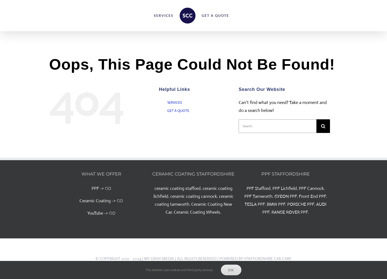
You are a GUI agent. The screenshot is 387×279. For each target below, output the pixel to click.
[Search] (323, 126)
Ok (231, 270)
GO (108, 188)
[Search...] (277, 126)
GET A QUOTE (178, 110)
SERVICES (174, 102)
